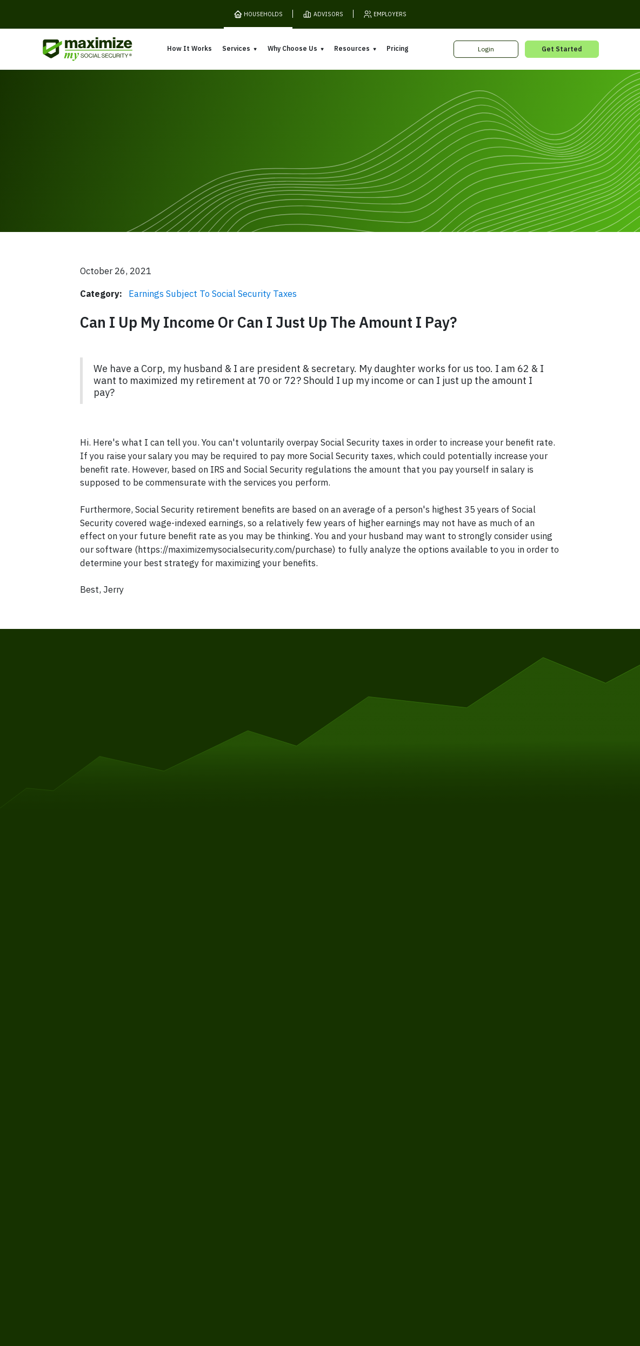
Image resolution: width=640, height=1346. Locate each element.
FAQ (441, 1139)
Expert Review (239, 1080)
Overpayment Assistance (257, 1112)
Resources (352, 48)
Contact (483, 1163)
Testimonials (345, 1109)
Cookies (222, 1163)
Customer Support (430, 1163)
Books (445, 1077)
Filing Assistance (243, 1096)
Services (236, 48)
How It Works (189, 48)
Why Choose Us (292, 48)
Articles (447, 1092)
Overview (231, 1065)
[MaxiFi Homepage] (70, 49)
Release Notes (130, 1088)
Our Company (128, 1104)
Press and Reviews (355, 1125)
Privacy (187, 1163)
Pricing (397, 48)
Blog (442, 1124)
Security (259, 1163)
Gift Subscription (133, 1119)
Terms (155, 1163)
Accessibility (304, 1163)
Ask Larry (450, 1108)
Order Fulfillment (362, 1163)
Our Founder (345, 1094)
